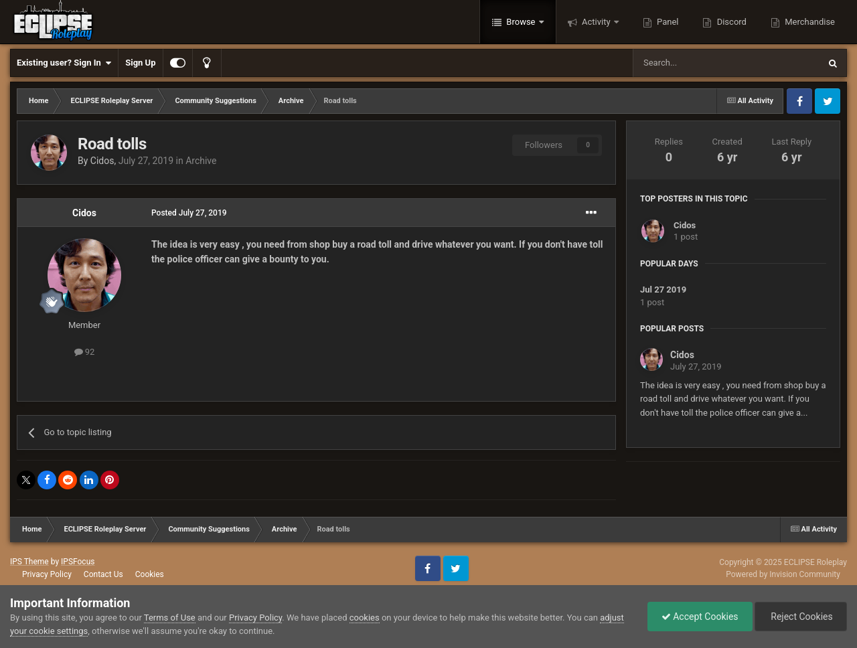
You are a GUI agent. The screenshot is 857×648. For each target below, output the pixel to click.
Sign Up (140, 63)
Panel (667, 22)
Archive (200, 160)
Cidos (102, 160)
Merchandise (809, 22)
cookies (364, 618)
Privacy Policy (47, 574)
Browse (521, 22)
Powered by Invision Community (783, 574)
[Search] (694, 63)
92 (84, 352)
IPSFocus (77, 561)
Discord (730, 22)
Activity (596, 22)
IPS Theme (29, 561)
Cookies (149, 574)
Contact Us (103, 574)
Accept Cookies (699, 616)
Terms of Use (170, 618)
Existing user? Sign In (64, 63)
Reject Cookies (801, 616)
